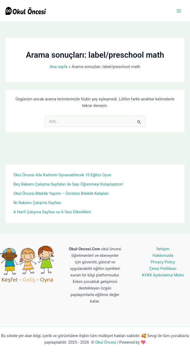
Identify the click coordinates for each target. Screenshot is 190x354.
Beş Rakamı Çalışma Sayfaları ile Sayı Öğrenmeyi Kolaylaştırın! (68, 184)
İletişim (162, 249)
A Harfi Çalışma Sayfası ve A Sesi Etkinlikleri (52, 212)
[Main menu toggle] (179, 11)
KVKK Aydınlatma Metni (163, 275)
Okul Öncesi (105, 342)
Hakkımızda (162, 255)
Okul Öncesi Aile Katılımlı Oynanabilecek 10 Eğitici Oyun (62, 175)
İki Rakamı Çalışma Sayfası (37, 202)
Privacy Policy (163, 262)
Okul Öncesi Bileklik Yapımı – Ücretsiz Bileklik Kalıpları (60, 193)
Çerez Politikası (163, 268)
